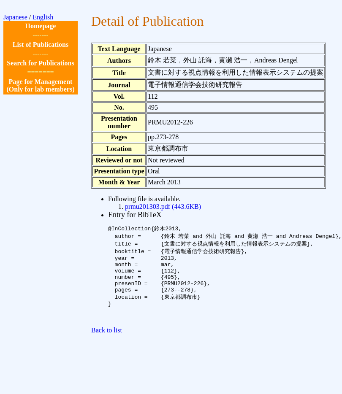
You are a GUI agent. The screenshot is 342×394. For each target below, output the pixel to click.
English (43, 17)
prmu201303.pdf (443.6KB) (163, 206)
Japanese (15, 17)
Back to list (106, 343)
